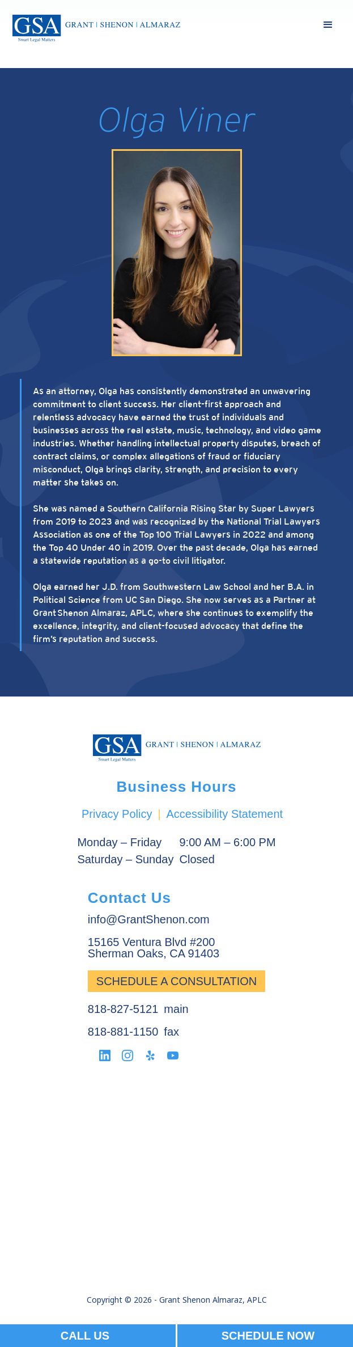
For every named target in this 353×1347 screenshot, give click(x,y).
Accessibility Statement (224, 814)
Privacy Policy (117, 814)
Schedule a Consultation (176, 981)
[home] (96, 28)
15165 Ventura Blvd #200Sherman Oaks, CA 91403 (153, 947)
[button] (328, 25)
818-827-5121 (123, 1009)
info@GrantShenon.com (149, 919)
